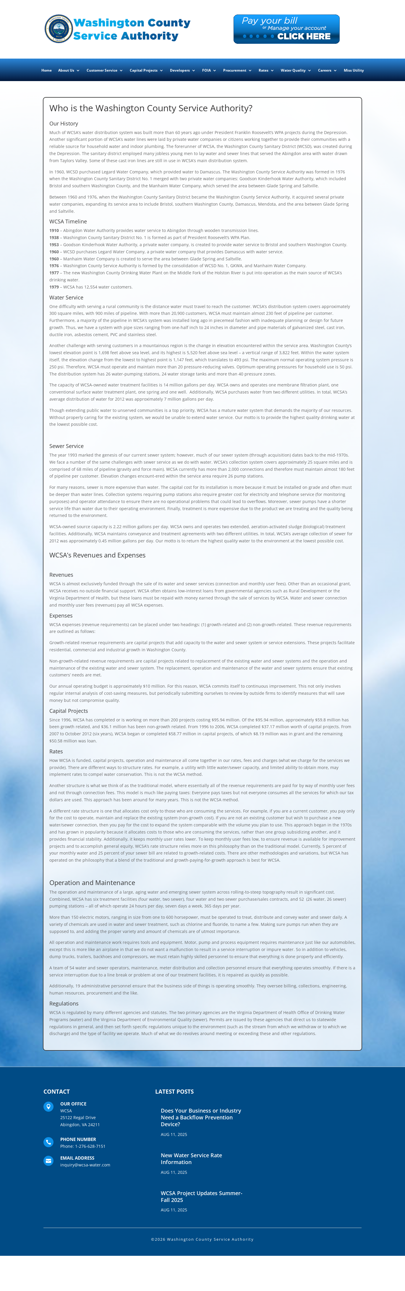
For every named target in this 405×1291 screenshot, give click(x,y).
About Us (66, 70)
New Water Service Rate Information (191, 1159)
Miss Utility (354, 70)
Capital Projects (144, 70)
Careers (324, 70)
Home (46, 70)
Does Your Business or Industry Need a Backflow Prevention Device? (201, 1117)
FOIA (206, 70)
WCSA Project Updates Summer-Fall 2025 (201, 1196)
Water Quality (293, 70)
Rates (263, 70)
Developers (180, 70)
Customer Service (102, 70)
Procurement (234, 70)
